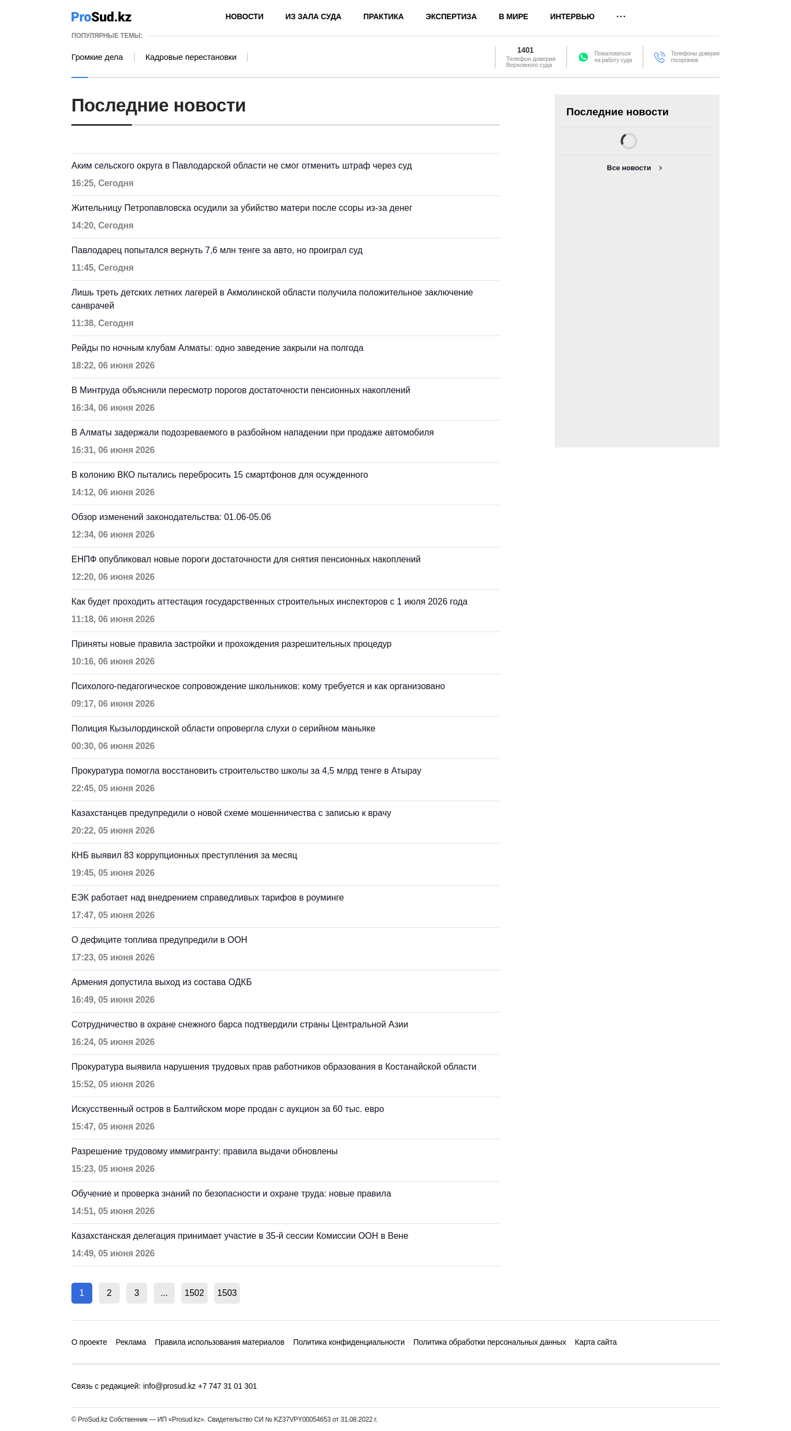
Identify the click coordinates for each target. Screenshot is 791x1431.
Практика (384, 16)
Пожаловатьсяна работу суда (613, 57)
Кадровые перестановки (191, 57)
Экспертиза (451, 16)
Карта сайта (596, 1342)
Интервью (572, 16)
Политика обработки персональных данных (490, 1342)
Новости (245, 16)
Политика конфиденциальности (349, 1342)
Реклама (131, 1342)
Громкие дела (97, 57)
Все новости (629, 168)
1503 (227, 1293)
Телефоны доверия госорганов (695, 57)
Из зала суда (314, 16)
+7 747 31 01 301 (227, 1386)
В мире (513, 16)
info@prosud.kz (169, 1386)
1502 (194, 1293)
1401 (525, 50)
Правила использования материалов (220, 1342)
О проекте (89, 1342)
